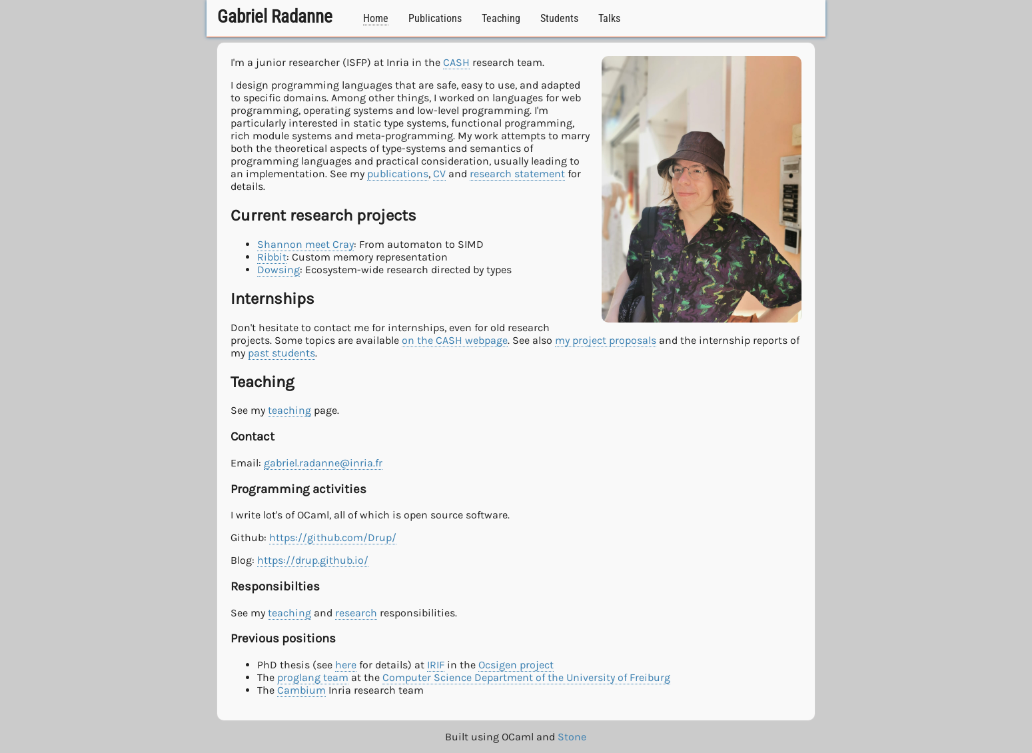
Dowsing (278, 269)
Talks (609, 18)
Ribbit (271, 257)
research (356, 612)
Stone (572, 736)
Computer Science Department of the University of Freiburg (526, 677)
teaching (289, 410)
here (345, 664)
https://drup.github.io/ (312, 560)
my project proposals (605, 340)
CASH (456, 62)
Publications (435, 18)
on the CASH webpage (455, 340)
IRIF (435, 664)
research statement (517, 173)
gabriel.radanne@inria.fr (323, 462)
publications (397, 173)
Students (559, 18)
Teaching (501, 18)
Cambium (301, 690)
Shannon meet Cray (305, 244)
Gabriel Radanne (274, 16)
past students (281, 353)
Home (375, 18)
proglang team (312, 677)
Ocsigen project (516, 664)
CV (439, 173)
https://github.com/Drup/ (332, 537)
